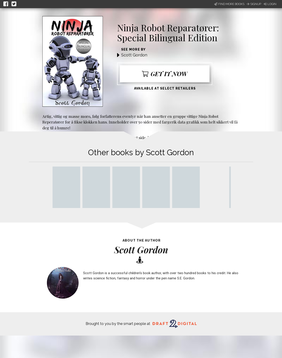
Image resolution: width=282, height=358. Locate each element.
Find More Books (229, 4)
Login (269, 4)
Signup (254, 4)
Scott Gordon (134, 55)
